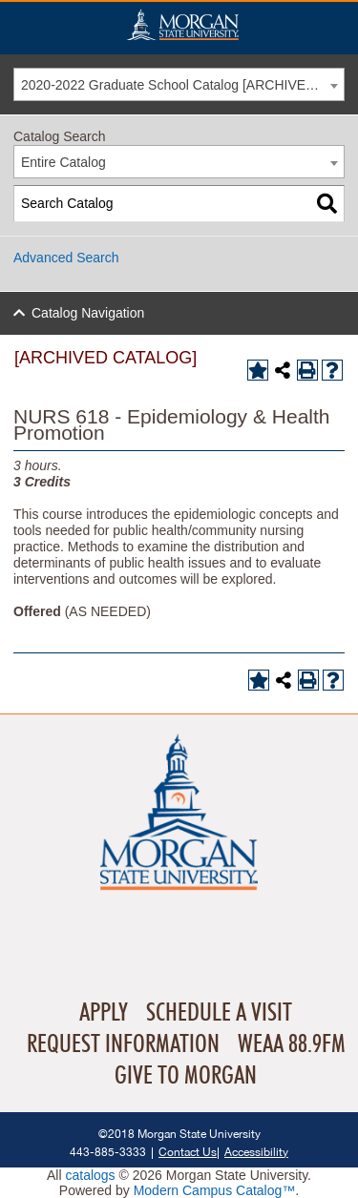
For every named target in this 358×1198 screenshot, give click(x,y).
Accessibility (256, 1152)
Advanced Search (66, 257)
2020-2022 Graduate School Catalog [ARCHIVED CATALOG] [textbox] (182, 85)
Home (182, 24)
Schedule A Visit (219, 1013)
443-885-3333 (108, 1152)
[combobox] (179, 84)
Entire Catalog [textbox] (63, 162)
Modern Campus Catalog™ (215, 1190)
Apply (103, 1013)
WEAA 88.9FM (292, 1044)
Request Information (123, 1044)
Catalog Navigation (88, 312)
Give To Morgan (186, 1076)
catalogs (90, 1175)
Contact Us (187, 1152)
